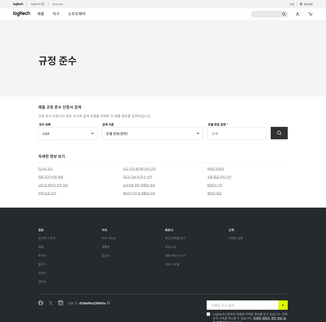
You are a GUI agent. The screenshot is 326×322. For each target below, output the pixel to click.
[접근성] (106, 255)
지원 (291, 4)
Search (269, 14)
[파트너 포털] (172, 264)
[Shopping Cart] (310, 14)
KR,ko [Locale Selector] (308, 4)
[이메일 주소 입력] (242, 305)
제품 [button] (40, 13)
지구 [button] (56, 13)
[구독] (283, 305)
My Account (297, 14)
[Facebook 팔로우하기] (40, 303)
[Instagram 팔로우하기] (60, 303)
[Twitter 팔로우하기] (50, 303)
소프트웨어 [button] (77, 13)
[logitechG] (38, 4)
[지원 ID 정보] (108, 303)
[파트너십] (170, 247)
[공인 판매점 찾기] (175, 238)
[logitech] (20, 4)
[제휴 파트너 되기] (175, 255)
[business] (58, 4)
